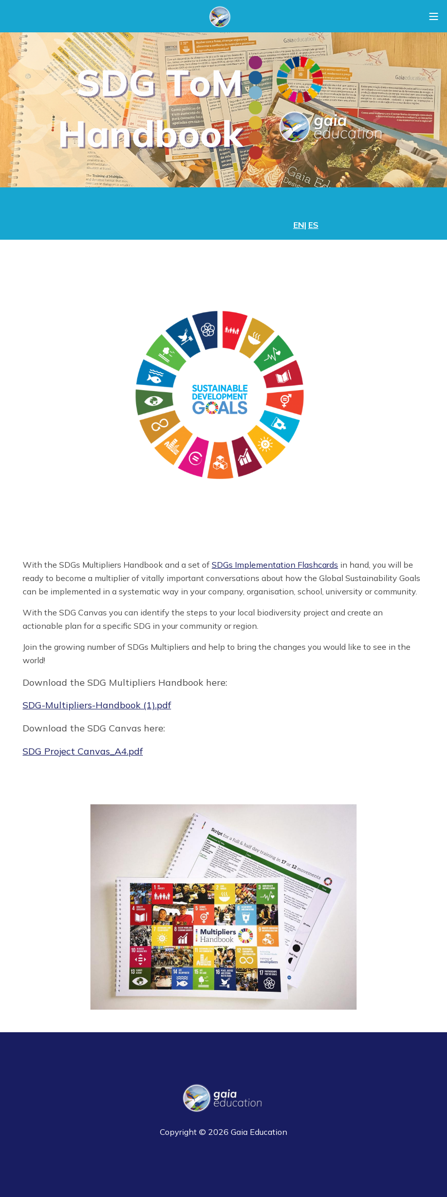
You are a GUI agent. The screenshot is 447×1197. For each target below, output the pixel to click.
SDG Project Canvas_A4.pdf (83, 751)
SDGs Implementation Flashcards (275, 564)
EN (298, 225)
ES (313, 225)
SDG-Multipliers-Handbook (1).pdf (97, 705)
